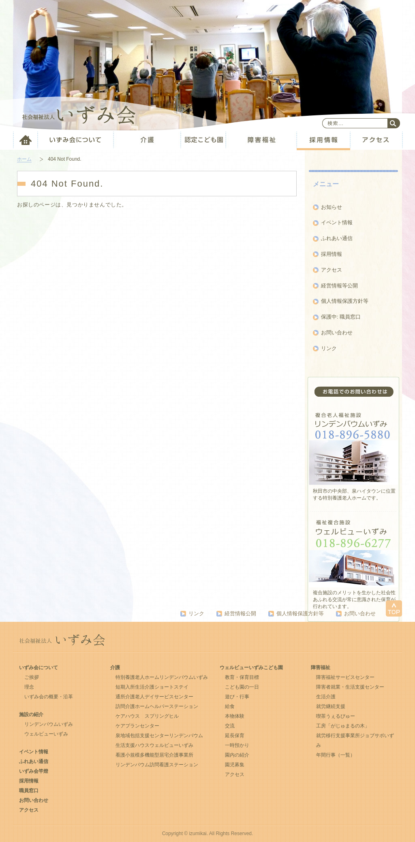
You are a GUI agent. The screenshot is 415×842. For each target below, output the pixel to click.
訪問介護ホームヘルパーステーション (157, 706)
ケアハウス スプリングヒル (147, 716)
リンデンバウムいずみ (48, 724)
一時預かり (237, 745)
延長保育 (234, 735)
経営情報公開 (240, 613)
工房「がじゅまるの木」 (343, 726)
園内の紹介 (237, 755)
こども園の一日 (242, 687)
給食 (230, 706)
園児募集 (234, 765)
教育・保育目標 (242, 677)
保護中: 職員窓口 (341, 317)
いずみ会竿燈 (33, 771)
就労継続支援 (330, 706)
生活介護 (326, 697)
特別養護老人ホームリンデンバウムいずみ (162, 677)
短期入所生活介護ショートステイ (152, 687)
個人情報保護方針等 (344, 301)
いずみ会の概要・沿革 (48, 697)
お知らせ (331, 207)
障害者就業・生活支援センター (350, 687)
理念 (29, 687)
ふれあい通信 (337, 238)
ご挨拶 (31, 677)
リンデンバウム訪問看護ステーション (157, 765)
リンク (329, 348)
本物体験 (234, 716)
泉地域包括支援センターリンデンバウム (159, 735)
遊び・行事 (237, 697)
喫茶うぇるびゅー (335, 716)
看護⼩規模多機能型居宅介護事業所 (154, 755)
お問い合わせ (337, 333)
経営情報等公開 (339, 286)
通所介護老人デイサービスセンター (154, 697)
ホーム (24, 159)
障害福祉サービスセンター (345, 677)
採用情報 (331, 254)
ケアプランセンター (137, 726)
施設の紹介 (31, 714)
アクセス (331, 270)
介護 (115, 667)
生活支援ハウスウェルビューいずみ (154, 745)
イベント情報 (337, 222)
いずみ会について (38, 667)
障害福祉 (320, 667)
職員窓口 (29, 790)
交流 (230, 726)
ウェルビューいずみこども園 (251, 667)
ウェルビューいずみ (46, 734)
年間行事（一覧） (335, 755)
